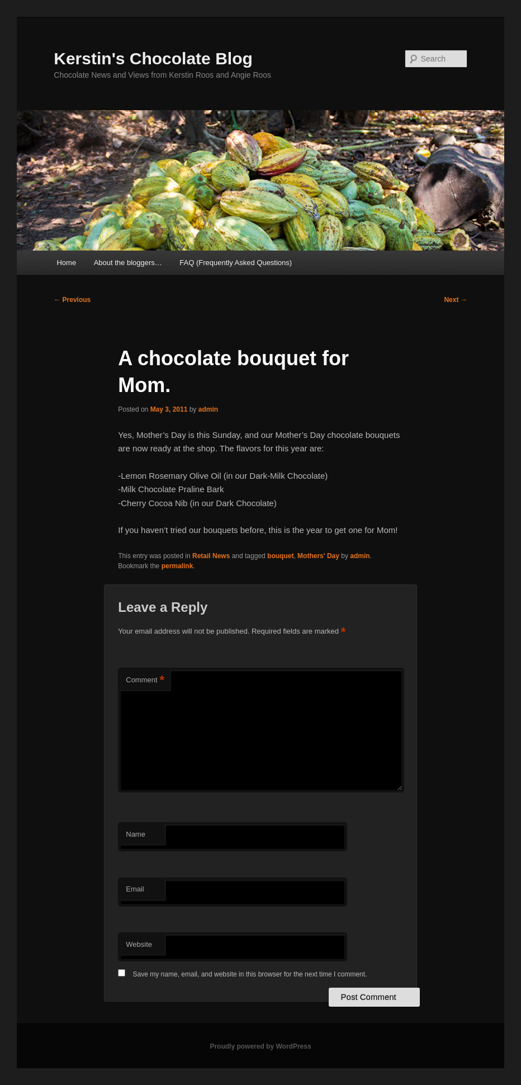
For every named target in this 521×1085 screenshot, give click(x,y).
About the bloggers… (128, 262)
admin (208, 409)
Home (66, 262)
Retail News (211, 556)
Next (455, 300)
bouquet (280, 556)
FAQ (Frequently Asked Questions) (235, 262)
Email (135, 889)
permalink (177, 566)
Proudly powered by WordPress (260, 1046)
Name (135, 834)
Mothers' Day (318, 556)
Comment (145, 680)
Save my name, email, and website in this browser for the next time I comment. (250, 974)
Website (139, 944)
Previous (72, 300)
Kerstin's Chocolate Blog (153, 58)
